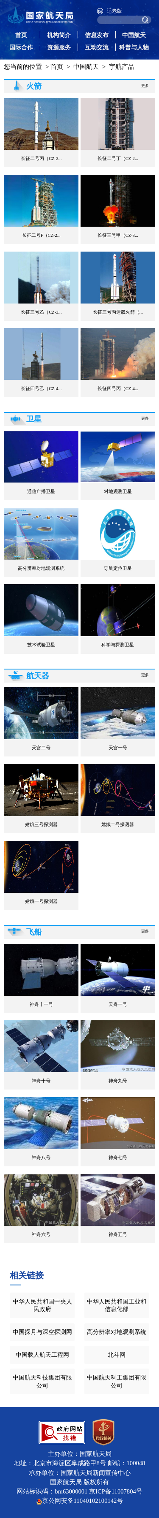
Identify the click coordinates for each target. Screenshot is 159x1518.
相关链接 (27, 1275)
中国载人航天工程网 (42, 1354)
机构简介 (59, 35)
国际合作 (21, 47)
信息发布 (97, 35)
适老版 (114, 11)
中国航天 (134, 35)
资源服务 (59, 47)
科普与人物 (134, 47)
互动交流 (97, 47)
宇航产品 (121, 66)
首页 (21, 35)
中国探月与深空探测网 (42, 1331)
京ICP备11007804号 (115, 1491)
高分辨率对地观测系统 (116, 1331)
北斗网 (117, 1354)
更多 (145, 86)
